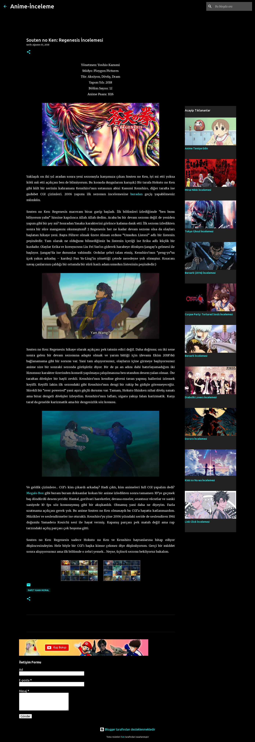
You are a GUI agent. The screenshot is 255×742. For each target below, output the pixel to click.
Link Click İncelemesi (197, 521)
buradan (136, 194)
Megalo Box (35, 493)
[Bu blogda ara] (233, 6)
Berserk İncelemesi (196, 355)
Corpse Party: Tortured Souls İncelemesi (209, 314)
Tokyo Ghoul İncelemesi (199, 231)
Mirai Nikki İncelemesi (198, 189)
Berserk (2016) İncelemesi (200, 272)
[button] (28, 52)
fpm (123, 737)
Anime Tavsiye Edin (196, 148)
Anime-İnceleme (32, 6)
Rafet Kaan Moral (38, 590)
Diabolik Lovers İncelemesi (201, 397)
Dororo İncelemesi (196, 438)
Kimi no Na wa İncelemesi (200, 480)
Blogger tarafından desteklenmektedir (127, 729)
